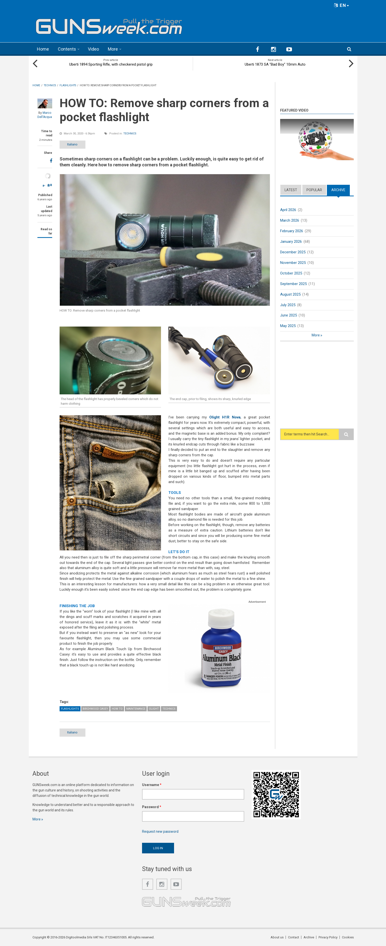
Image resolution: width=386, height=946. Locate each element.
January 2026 (291, 241)
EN (341, 5)
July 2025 (287, 305)
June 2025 (288, 315)
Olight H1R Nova (225, 417)
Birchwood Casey (95, 708)
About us (277, 937)
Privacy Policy (328, 937)
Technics (129, 133)
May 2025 (288, 326)
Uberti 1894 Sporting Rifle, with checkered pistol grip (111, 64)
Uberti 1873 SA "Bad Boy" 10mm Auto (275, 64)
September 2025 (293, 284)
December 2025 (293, 252)
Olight (154, 708)
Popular (314, 190)
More (113, 49)
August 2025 (290, 294)
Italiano (72, 144)
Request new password (160, 831)
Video (93, 49)
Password (151, 807)
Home (43, 49)
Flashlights (70, 708)
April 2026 (288, 210)
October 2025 (291, 273)
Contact (293, 937)
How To (117, 708)
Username (151, 785)
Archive (338, 190)
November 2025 (293, 262)
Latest (291, 190)
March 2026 (289, 220)
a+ (49, 184)
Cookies (348, 937)
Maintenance (135, 708)
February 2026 (291, 231)
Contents (67, 49)
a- (44, 185)
